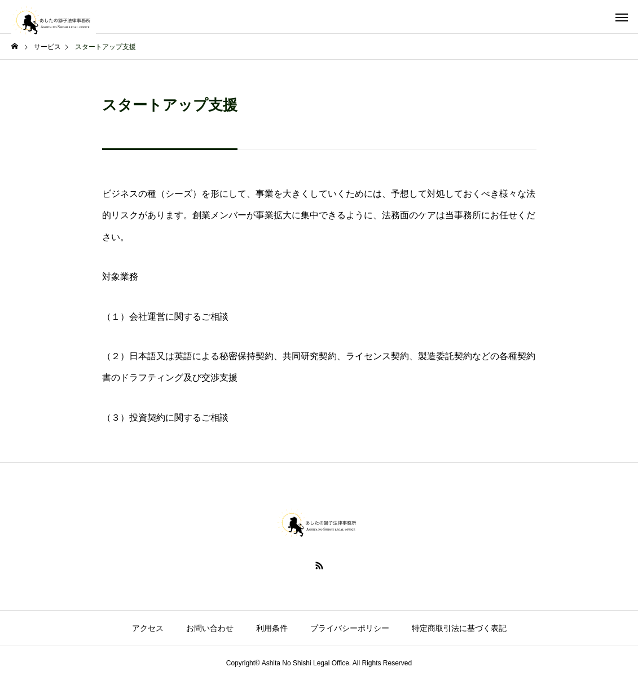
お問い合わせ (210, 628)
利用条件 (272, 628)
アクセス (148, 628)
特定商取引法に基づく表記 (459, 628)
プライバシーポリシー (349, 628)
